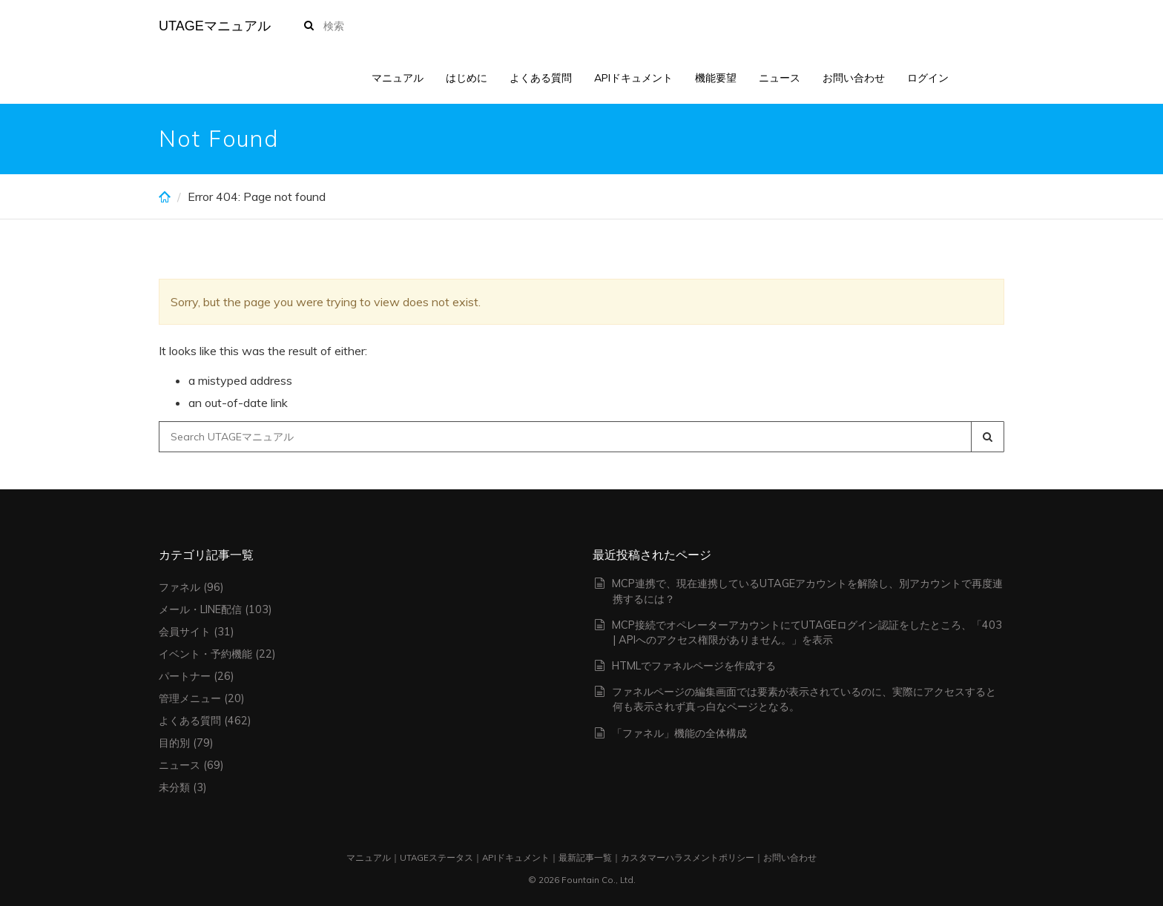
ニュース (779, 78)
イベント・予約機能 (205, 654)
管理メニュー (190, 698)
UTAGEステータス (436, 857)
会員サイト (185, 631)
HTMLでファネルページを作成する (694, 665)
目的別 (174, 743)
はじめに (466, 78)
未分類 (174, 787)
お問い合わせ (854, 78)
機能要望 (716, 78)
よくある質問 (541, 78)
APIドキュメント (633, 78)
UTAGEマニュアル (215, 26)
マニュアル (398, 78)
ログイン (928, 78)
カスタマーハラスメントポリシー (687, 857)
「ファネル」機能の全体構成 (679, 733)
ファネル (179, 587)
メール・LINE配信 (200, 609)
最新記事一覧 (585, 857)
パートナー (185, 676)
